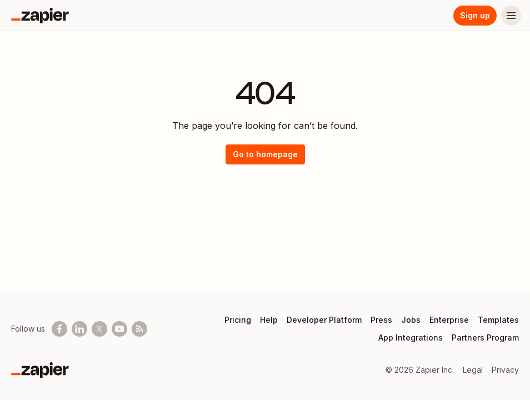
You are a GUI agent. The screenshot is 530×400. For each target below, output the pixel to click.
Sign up (475, 15)
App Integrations (410, 337)
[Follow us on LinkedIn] (79, 329)
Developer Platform (324, 319)
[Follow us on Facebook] (59, 329)
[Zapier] (40, 15)
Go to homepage (265, 154)
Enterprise (449, 319)
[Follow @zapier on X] (99, 329)
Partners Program (485, 337)
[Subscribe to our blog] (139, 329)
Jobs (411, 319)
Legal (473, 369)
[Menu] (511, 16)
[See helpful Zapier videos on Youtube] (119, 329)
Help (269, 319)
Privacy (505, 369)
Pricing (237, 319)
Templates (498, 319)
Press (381, 319)
